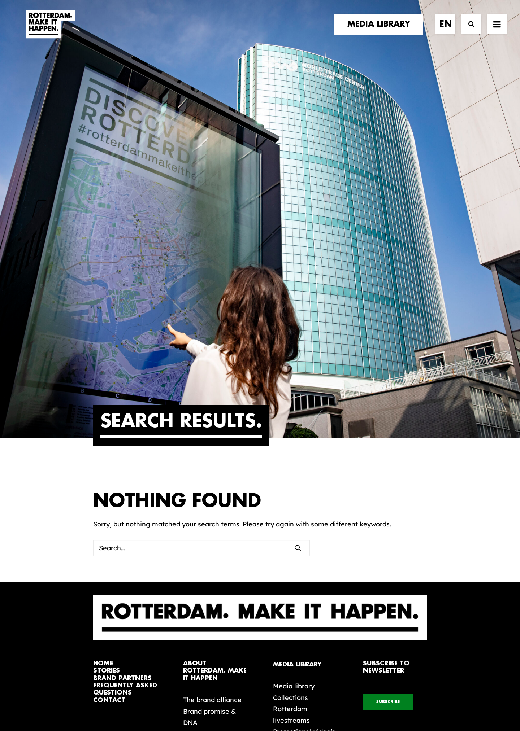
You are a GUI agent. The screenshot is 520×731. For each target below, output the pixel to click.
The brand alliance (212, 504)
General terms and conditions (227, 701)
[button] (497, 31)
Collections (290, 502)
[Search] (468, 31)
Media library (294, 490)
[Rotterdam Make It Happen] (50, 31)
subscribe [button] (388, 506)
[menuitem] (381, 31)
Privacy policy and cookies (295, 701)
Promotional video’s (304, 535)
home (103, 467)
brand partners (122, 482)
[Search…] (201, 352)
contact (109, 504)
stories (106, 475)
